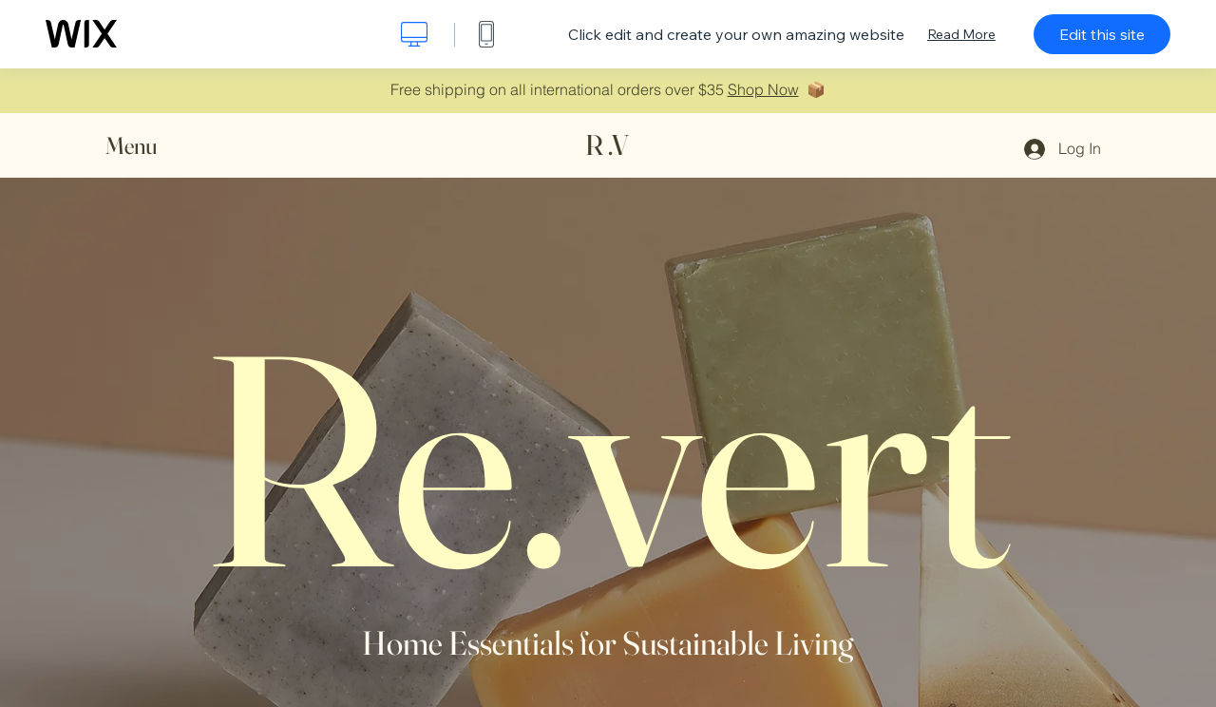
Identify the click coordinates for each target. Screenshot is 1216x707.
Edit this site (1102, 34)
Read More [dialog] (961, 34)
